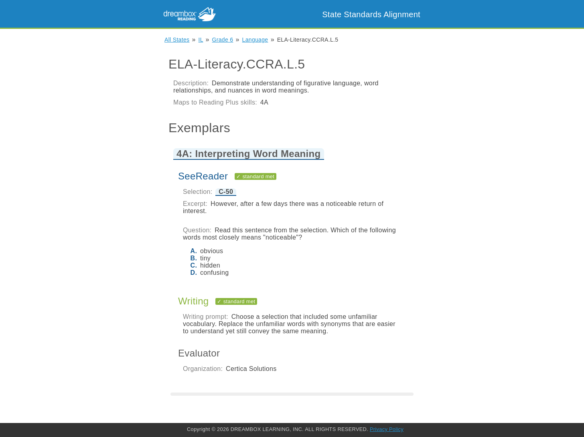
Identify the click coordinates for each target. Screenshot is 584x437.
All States (176, 39)
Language (255, 39)
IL (201, 39)
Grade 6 (222, 39)
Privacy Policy (387, 429)
